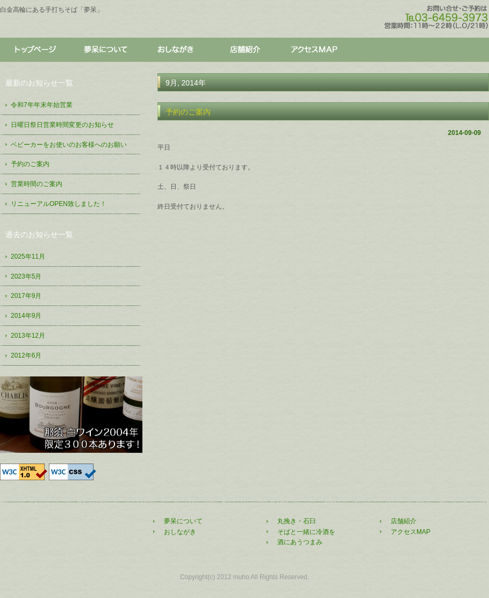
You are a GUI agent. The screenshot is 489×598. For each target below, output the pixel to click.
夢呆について (105, 50)
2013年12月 (28, 335)
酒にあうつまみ (299, 542)
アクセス (314, 50)
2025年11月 (28, 256)
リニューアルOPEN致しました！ (58, 204)
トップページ (35, 50)
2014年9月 (26, 315)
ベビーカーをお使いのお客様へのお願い (69, 144)
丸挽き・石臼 (296, 521)
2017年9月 (26, 296)
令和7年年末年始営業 (42, 105)
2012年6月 (26, 355)
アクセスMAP (410, 532)
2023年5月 (26, 276)
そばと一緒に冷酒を (306, 532)
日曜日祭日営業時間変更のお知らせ (62, 125)
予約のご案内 (188, 112)
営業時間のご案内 (36, 184)
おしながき (175, 50)
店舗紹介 (244, 50)
